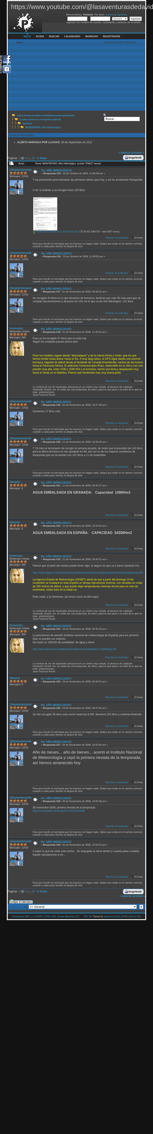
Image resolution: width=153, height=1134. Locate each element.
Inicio (27, 36)
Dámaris (15, 482)
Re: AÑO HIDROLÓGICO (56, 170)
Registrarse (111, 36)
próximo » (137, 152)
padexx (107, 916)
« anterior (125, 152)
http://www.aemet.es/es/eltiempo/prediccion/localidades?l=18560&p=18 (74, 649)
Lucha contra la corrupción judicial (40, 119)
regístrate (121, 14)
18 (33, 158)
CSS (138, 916)
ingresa (110, 14)
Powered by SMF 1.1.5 (23, 916)
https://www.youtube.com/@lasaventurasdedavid (45, 115)
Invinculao (16, 328)
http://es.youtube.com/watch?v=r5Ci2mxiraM (59, 810)
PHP (124, 916)
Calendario (72, 36)
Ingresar (91, 36)
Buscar (54, 36)
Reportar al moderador (116, 238)
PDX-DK (88, 916)
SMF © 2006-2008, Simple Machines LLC (58, 916)
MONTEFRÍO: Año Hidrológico (43, 127)
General (27, 123)
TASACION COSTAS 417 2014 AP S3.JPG (56, 231)
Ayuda (40, 36)
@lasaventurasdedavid (24, 169)
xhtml (131, 916)
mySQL (116, 916)
